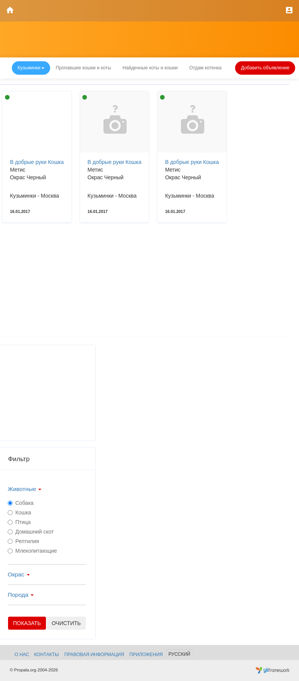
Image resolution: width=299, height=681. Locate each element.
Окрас (19, 574)
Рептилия (23, 541)
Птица (19, 522)
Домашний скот (31, 532)
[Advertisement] (144, 283)
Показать (27, 623)
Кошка (19, 512)
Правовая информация (94, 654)
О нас (22, 654)
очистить (66, 623)
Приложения (146, 654)
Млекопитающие (32, 551)
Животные (24, 489)
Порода (21, 594)
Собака (21, 503)
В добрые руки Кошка (37, 162)
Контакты (46, 654)
